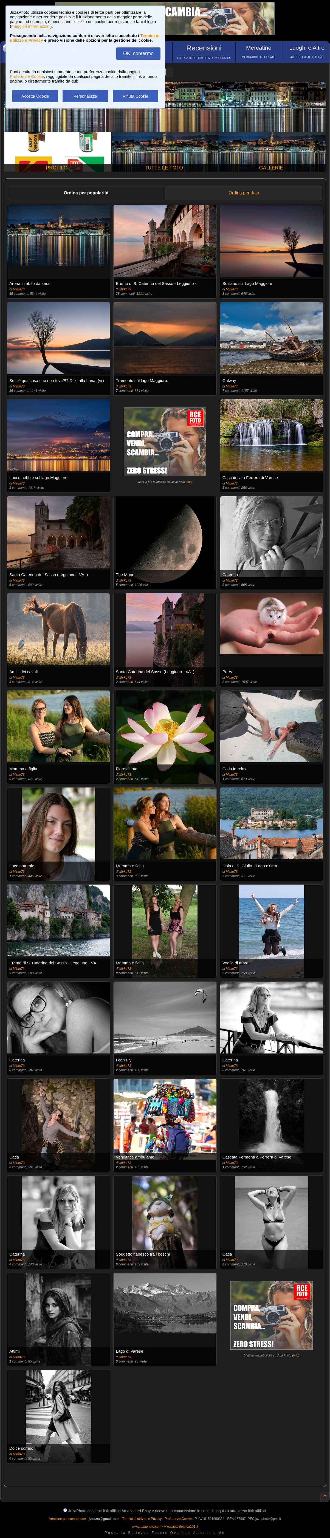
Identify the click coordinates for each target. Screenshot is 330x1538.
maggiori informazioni (30, 26)
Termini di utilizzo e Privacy (142, 1519)
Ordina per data (244, 193)
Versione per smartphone (67, 1519)
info (189, 481)
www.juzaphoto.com (146, 1526)
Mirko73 (19, 289)
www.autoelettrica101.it (181, 1526)
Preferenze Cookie (27, 76)
